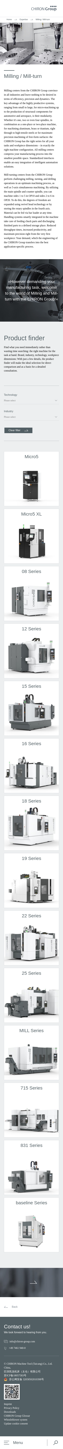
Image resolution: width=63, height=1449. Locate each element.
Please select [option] (10, 400)
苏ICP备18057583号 (15, 1375)
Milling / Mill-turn (43, 19)
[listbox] (31, 400)
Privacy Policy (11, 1408)
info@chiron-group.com (22, 1341)
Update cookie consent (16, 1423)
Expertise (24, 19)
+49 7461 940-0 (17, 1348)
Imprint (8, 1404)
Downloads (10, 1411)
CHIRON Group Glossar (17, 1415)
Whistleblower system (15, 1419)
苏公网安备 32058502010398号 (24, 1379)
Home (9, 19)
